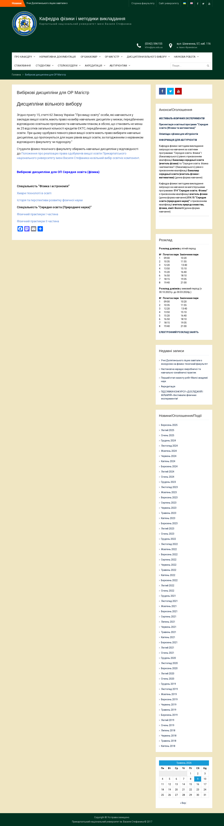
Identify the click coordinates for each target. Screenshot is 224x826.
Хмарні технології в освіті (34, 193)
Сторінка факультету (143, 3)
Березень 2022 (169, 580)
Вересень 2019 (169, 699)
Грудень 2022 (168, 539)
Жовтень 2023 (169, 492)
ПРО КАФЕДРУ (23, 56)
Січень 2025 (167, 435)
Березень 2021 (169, 642)
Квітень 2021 (168, 637)
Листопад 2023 (169, 487)
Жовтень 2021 (169, 606)
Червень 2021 (168, 627)
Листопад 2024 (169, 445)
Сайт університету (169, 3)
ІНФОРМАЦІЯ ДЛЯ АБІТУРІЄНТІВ (178, 140)
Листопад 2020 (169, 663)
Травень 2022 (168, 570)
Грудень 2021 (168, 596)
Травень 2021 (168, 632)
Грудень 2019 (168, 684)
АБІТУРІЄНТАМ (118, 65)
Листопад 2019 (169, 689)
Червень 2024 (168, 456)
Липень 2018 (168, 730)
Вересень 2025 (169, 425)
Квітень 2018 (168, 746)
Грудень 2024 (168, 440)
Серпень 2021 (168, 616)
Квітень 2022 (168, 575)
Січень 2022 (167, 590)
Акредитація (168, 386)
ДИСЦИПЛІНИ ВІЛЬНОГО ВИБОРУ (147, 56)
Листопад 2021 (169, 601)
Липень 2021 (168, 621)
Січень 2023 (167, 533)
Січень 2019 (167, 725)
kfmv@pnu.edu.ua (154, 47)
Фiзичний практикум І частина (37, 214)
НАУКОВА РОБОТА (184, 56)
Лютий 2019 (167, 720)
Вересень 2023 (169, 497)
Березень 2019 (169, 715)
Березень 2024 (169, 466)
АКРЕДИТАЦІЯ (93, 65)
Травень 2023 (168, 513)
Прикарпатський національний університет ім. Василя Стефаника (108, 821)
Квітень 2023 (168, 518)
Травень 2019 (168, 709)
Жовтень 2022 (169, 549)
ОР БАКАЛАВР (89, 56)
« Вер (183, 803)
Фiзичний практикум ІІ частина (38, 221)
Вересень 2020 (169, 668)
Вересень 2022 (169, 554)
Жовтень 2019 (169, 694)
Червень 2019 (168, 704)
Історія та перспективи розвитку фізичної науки (50, 200)
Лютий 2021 (167, 647)
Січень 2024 (167, 476)
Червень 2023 (168, 508)
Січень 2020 (167, 678)
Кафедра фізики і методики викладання (82, 18)
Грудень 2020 (168, 658)
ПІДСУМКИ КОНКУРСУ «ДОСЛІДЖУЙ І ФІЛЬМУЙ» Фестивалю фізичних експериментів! (182, 395)
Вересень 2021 (169, 611)
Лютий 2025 (167, 430)
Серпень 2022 (168, 559)
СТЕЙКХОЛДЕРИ (67, 65)
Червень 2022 (168, 564)
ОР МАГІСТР (112, 56)
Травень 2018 (168, 740)
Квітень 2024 (168, 461)
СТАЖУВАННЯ (22, 65)
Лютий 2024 (167, 471)
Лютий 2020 (167, 673)
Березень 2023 (169, 523)
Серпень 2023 (168, 502)
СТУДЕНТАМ (43, 65)
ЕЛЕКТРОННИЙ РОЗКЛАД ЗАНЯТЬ (179, 332)
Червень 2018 (168, 735)
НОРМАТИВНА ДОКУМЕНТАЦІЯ (57, 56)
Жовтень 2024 (169, 451)
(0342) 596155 (153, 43)
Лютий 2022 (167, 585)
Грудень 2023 (168, 482)
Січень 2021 (167, 652)
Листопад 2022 (169, 544)
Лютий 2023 (167, 528)
